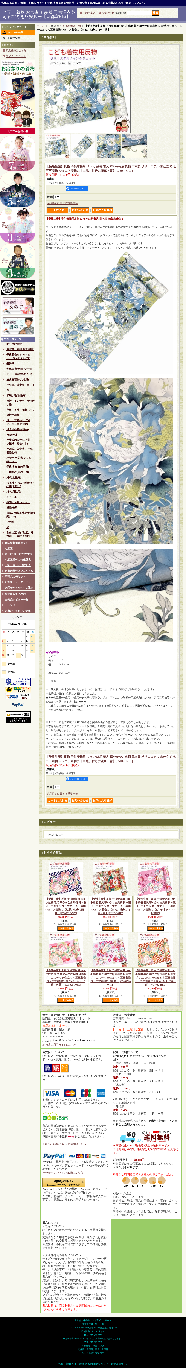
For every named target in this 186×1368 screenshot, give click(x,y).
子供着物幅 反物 (71, 25)
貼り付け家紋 (14, 343)
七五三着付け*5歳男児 (18, 559)
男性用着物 (12, 414)
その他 (10, 521)
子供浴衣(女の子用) (17, 466)
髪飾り (10, 363)
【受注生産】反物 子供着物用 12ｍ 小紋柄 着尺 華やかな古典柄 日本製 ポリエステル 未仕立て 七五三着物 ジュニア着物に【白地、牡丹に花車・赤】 (110, 906)
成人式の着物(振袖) (17, 429)
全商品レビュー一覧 (16, 599)
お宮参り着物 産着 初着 (20, 349)
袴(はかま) (12, 434)
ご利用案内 (89, 12)
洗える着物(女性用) (17, 379)
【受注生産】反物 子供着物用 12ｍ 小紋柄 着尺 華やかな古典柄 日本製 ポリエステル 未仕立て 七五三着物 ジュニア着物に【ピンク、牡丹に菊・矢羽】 (66, 977)
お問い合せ (107, 12)
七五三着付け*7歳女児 (18, 565)
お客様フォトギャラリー (19, 582)
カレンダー (11, 605)
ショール (11, 497)
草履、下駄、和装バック (20, 409)
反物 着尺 (11, 507)
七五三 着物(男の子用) (19, 374)
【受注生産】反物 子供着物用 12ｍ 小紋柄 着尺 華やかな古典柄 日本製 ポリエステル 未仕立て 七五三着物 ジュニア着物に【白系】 (110, 977)
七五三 (9, 548)
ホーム (40, 25)
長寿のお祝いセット (18, 502)
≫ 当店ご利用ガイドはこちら (59, 1044)
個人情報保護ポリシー (18, 542)
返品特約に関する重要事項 (62, 203)
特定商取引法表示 (15, 594)
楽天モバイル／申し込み (19, 587)
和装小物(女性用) (16, 395)
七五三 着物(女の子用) (19, 368)
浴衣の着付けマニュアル (19, 570)
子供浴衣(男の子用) (17, 472)
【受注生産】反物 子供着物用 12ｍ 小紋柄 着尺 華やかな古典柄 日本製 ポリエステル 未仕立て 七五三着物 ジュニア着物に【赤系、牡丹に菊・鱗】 (155, 977)
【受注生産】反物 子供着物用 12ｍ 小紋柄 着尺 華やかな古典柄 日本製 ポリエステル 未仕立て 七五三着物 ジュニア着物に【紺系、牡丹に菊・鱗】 (65, 906)
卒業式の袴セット (15, 576)
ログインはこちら (16, 56)
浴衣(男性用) (13, 491)
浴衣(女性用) (13, 477)
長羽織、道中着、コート (20, 384)
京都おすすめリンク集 (18, 610)
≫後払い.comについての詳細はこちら (64, 1143)
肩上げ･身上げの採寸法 (18, 554)
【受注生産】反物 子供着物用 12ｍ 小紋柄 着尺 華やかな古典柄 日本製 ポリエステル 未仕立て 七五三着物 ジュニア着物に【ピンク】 (155, 906)
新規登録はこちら (16, 50)
